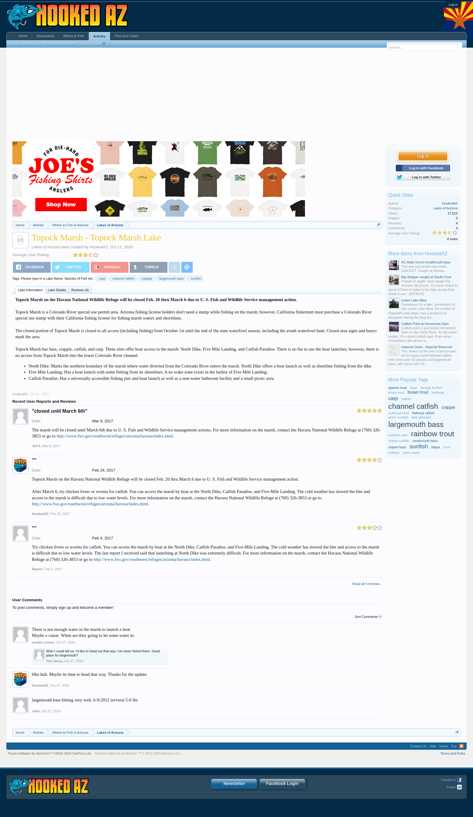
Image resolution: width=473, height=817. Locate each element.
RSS (461, 746)
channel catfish (122, 278)
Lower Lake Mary (414, 300)
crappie (146, 278)
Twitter (451, 787)
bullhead (438, 392)
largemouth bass (170, 278)
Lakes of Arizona (46, 247)
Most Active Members (60, 44)
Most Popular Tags (408, 379)
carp (101, 278)
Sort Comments (368, 617)
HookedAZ (99, 247)
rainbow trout (432, 434)
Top (454, 746)
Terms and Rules (452, 753)
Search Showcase (25, 44)
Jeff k (36, 446)
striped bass (397, 447)
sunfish (195, 278)
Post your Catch (126, 36)
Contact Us (418, 746)
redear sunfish (398, 441)
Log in (453, 4)
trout (446, 447)
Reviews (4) (80, 290)
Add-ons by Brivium (137, 753)
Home (23, 36)
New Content (94, 44)
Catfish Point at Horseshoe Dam (425, 324)
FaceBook (448, 780)
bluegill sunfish (431, 387)
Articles (99, 36)
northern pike (398, 435)
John (36, 711)
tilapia (435, 447)
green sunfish (398, 417)
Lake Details (57, 290)
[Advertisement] (236, 96)
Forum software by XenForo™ (50, 753)
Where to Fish (73, 36)
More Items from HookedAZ (418, 253)
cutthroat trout (398, 413)
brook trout (396, 392)
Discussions (45, 36)
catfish (406, 399)
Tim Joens (54, 661)
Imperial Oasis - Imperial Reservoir (426, 347)
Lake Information (30, 290)
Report (37, 569)
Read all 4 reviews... (367, 584)
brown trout (418, 392)
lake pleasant (421, 417)
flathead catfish (423, 413)
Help (433, 746)
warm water (411, 452)
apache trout (397, 387)
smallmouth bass (425, 441)
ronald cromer (43, 642)
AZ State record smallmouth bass (425, 262)
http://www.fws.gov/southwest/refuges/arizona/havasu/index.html (115, 436)
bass (413, 387)
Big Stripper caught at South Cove (426, 277)
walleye (393, 452)
